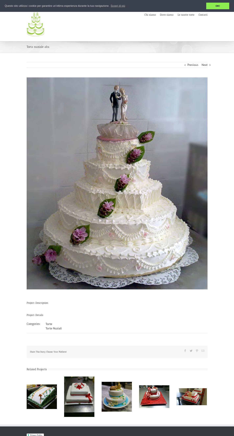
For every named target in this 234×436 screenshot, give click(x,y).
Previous (192, 65)
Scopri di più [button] (118, 5)
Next (205, 65)
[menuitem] (152, 14)
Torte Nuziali (54, 328)
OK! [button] (218, 6)
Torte (49, 324)
